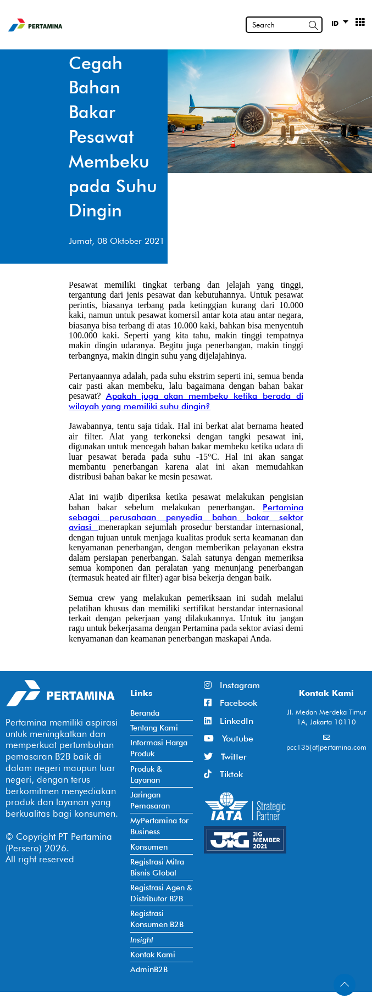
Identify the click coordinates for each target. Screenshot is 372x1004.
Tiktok (223, 774)
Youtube (228, 738)
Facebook (230, 703)
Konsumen (149, 846)
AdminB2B (149, 969)
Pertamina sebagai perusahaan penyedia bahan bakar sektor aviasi (186, 517)
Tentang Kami (154, 727)
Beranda (144, 712)
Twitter (225, 756)
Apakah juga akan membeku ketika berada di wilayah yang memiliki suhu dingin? (186, 401)
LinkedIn (228, 721)
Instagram (232, 685)
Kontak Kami (152, 954)
